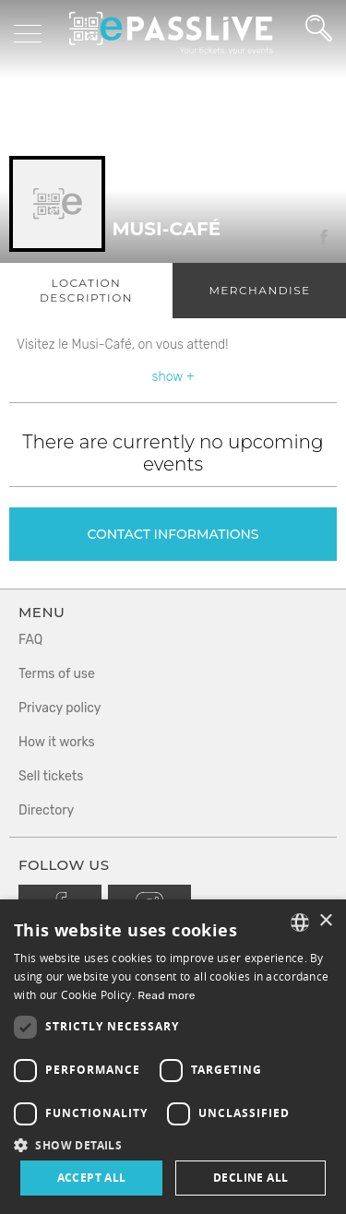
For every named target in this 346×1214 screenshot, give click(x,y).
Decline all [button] (250, 1177)
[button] (173, 1144)
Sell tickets (50, 776)
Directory (46, 810)
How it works (56, 742)
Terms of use (56, 674)
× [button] (325, 921)
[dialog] (173, 1056)
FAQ (30, 640)
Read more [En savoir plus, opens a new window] (166, 995)
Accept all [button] (91, 1177)
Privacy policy (59, 708)
